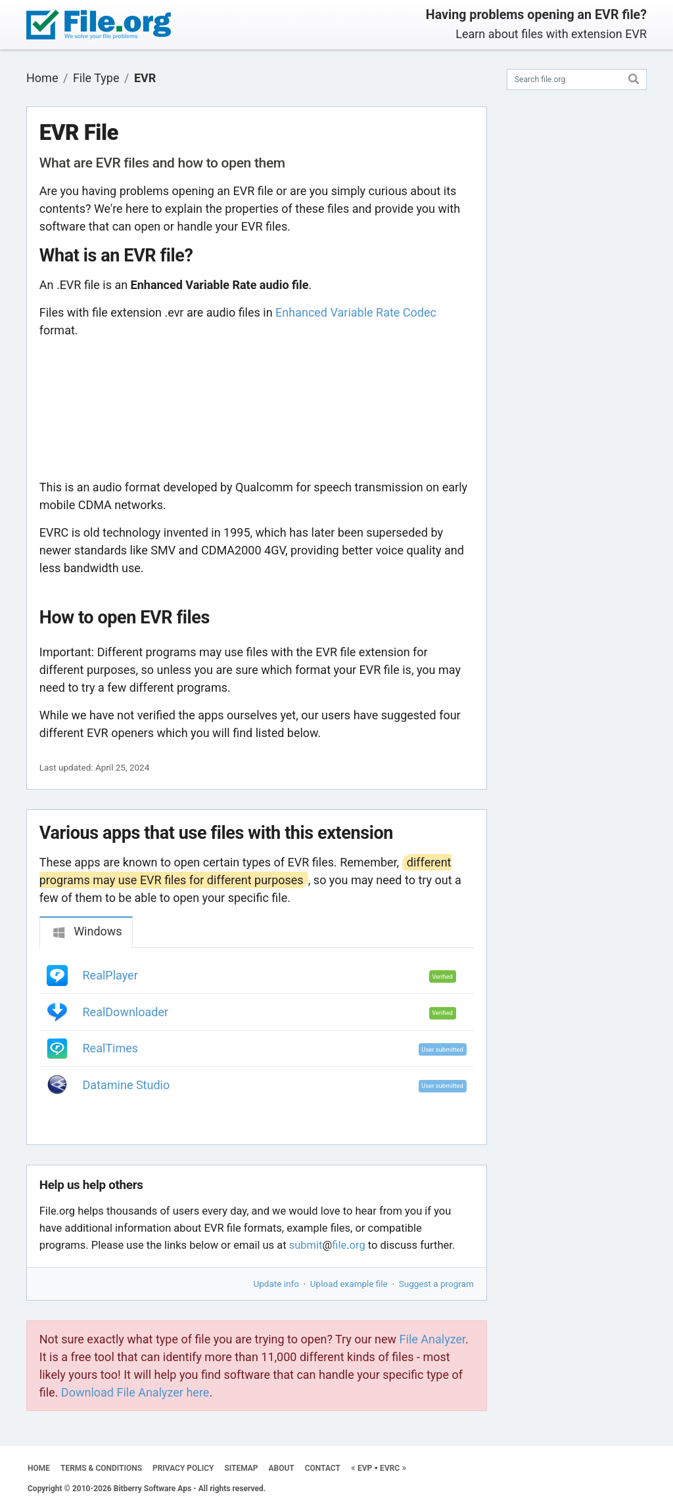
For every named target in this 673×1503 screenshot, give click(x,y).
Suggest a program (436, 1283)
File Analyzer (432, 1339)
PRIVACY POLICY (183, 1468)
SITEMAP (241, 1468)
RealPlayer (110, 975)
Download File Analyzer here (135, 1392)
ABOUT (281, 1468)
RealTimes (111, 1048)
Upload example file (349, 1283)
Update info (276, 1283)
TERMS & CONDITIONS (101, 1468)
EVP (365, 1468)
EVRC (390, 1468)
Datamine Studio (126, 1085)
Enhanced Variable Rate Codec (355, 312)
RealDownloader (126, 1012)
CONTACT (322, 1468)
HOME (39, 1468)
